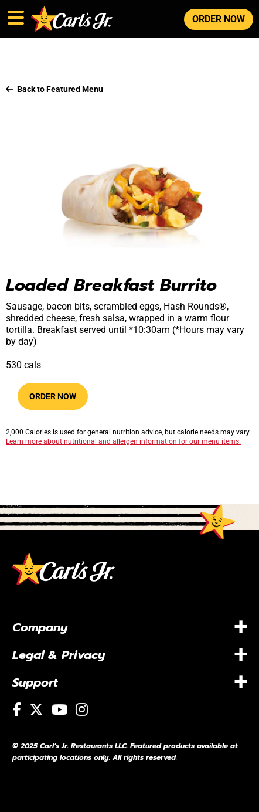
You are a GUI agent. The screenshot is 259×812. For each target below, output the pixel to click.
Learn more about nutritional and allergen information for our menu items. (123, 441)
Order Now (52, 396)
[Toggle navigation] (15, 15)
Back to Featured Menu (54, 89)
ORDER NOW (218, 19)
